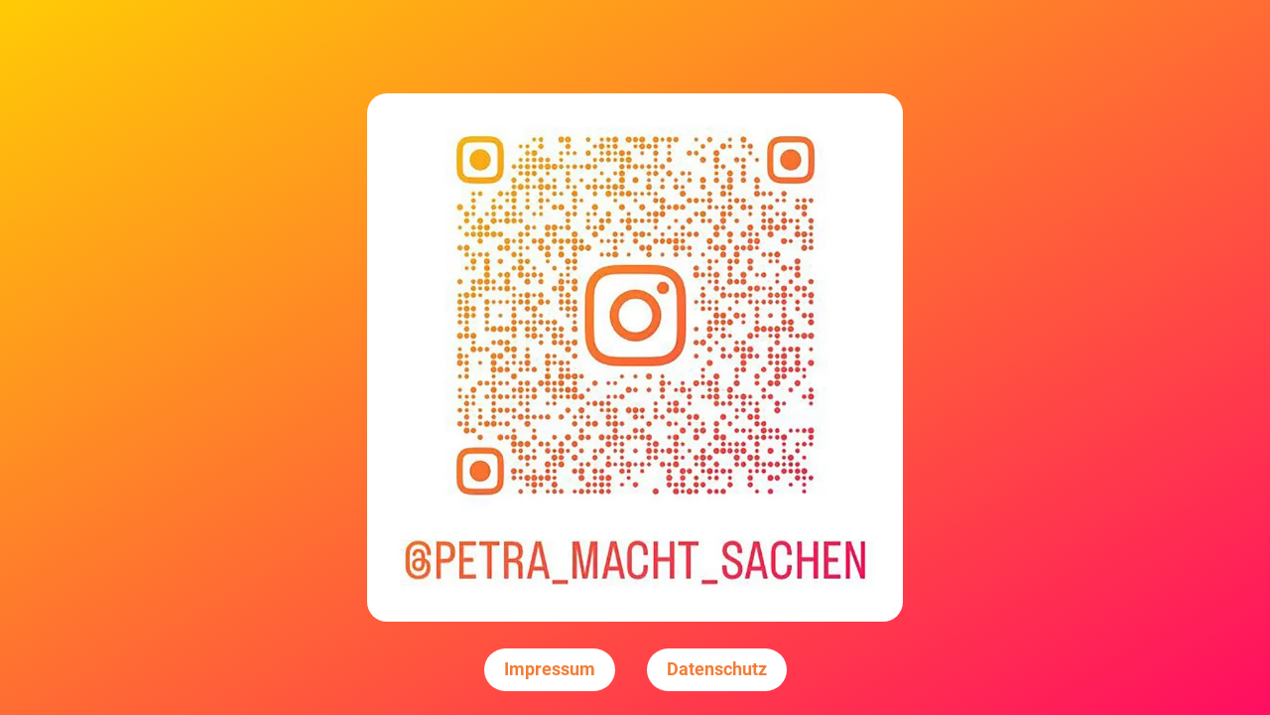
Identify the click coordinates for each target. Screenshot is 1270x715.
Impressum (549, 669)
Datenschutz (717, 669)
